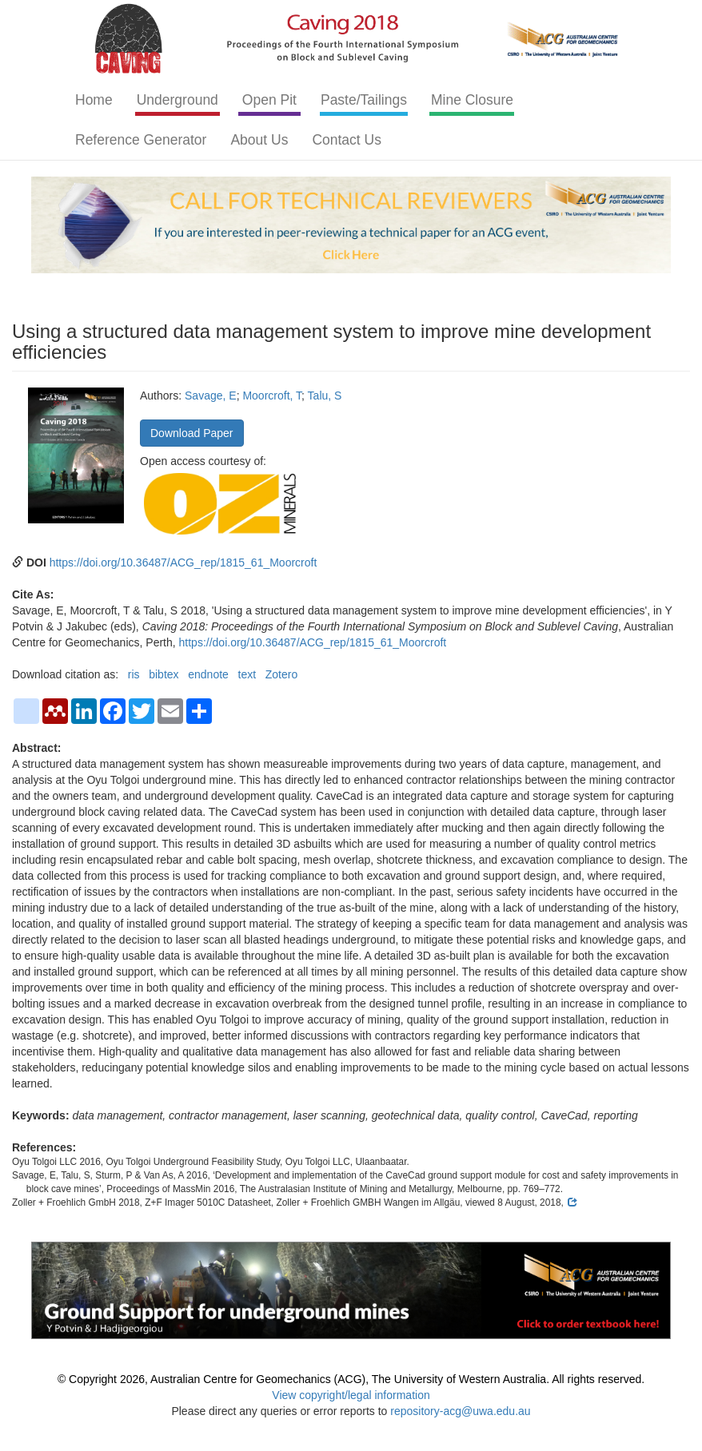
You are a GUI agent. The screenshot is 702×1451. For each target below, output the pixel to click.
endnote (208, 674)
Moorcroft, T (271, 395)
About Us (259, 140)
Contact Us (346, 140)
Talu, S (325, 395)
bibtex (163, 674)
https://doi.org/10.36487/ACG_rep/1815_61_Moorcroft (183, 562)
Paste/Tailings (364, 100)
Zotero (281, 674)
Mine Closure (472, 100)
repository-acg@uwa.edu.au (460, 1411)
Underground (177, 100)
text (247, 674)
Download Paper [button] (191, 433)
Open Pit (269, 100)
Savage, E (211, 395)
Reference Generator (140, 140)
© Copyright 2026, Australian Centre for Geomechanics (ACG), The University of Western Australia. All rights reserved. (351, 1379)
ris (134, 674)
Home (94, 100)
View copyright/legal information (350, 1395)
